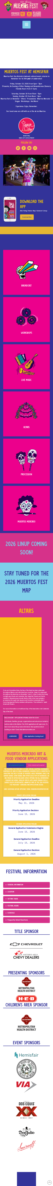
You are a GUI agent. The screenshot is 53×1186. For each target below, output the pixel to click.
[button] (26, 25)
